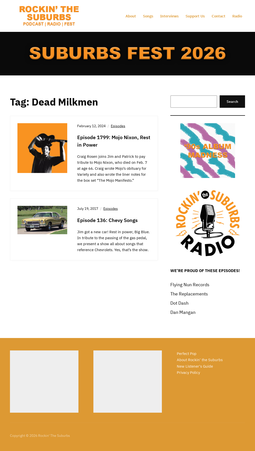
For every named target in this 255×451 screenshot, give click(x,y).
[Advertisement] (44, 381)
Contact (218, 16)
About (131, 16)
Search (232, 101)
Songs (148, 16)
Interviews (169, 16)
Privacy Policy (188, 372)
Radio (237, 16)
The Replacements (189, 294)
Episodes (118, 126)
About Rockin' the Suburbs (200, 359)
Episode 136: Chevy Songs (107, 220)
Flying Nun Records (189, 284)
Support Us (195, 16)
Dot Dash (179, 303)
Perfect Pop (186, 353)
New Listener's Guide (195, 366)
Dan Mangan (182, 312)
